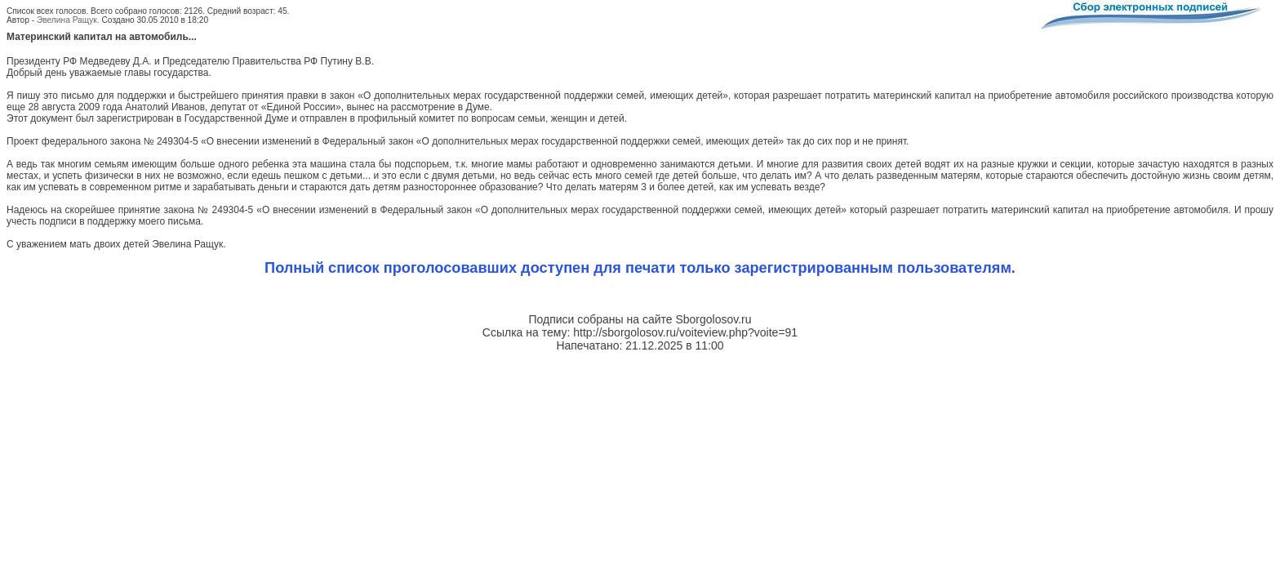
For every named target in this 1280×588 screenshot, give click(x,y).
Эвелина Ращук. (68, 20)
